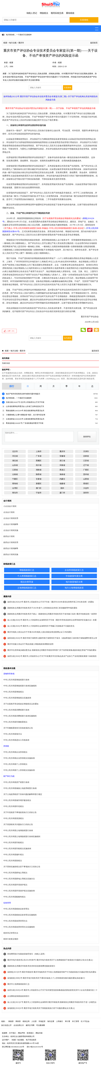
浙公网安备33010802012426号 (13, 1047)
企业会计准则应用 (10, 518)
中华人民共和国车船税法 (13, 843)
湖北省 (15, 461)
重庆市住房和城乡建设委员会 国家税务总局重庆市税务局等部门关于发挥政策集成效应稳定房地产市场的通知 (51, 650)
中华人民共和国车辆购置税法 (15, 722)
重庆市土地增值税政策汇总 (18, 984)
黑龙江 (62, 470)
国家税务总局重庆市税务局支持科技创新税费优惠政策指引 (31, 966)
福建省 (62, 484)
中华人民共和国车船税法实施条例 (17, 849)
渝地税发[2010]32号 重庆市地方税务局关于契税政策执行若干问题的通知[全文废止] (41, 1008)
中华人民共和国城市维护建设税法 (17, 800)
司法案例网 (40, 1025)
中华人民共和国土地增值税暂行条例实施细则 (21, 837)
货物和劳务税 (8, 674)
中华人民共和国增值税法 (13, 692)
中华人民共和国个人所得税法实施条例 (19, 770)
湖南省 (38, 470)
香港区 (86, 484)
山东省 (15, 465)
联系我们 (30, 1033)
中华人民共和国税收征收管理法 (16, 909)
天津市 (86, 451)
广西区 (86, 470)
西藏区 (38, 461)
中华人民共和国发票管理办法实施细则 (19, 927)
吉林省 (86, 456)
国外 (62, 488)
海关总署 (50, 1021)
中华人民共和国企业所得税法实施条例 (19, 758)
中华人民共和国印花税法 (13, 806)
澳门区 (38, 488)
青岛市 (15, 493)
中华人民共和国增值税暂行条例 (16, 680)
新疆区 (38, 484)
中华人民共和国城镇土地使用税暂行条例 (20, 788)
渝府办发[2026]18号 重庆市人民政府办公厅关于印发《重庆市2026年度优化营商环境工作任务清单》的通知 (50, 602)
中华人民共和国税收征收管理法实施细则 (20, 915)
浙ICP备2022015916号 (35, 1047)
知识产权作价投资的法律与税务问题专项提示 (23, 394)
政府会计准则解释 (10, 548)
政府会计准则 (8, 536)
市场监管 (42, 1021)
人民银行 (59, 1021)
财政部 (11, 1021)
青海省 (15, 484)
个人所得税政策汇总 (26, 576)
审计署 (67, 1021)
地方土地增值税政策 (74, 588)
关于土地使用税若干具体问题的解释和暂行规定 (22, 794)
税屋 (5, 43)
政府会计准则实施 (10, 554)
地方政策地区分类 (74, 582)
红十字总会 (85, 1021)
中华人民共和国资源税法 (13, 818)
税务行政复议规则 (10, 939)
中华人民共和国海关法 (12, 734)
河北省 (15, 456)
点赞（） (11, 331)
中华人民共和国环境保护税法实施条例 (19, 891)
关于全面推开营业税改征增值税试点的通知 (20, 704)
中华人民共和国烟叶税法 (13, 855)
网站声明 (21, 1033)
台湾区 (15, 488)
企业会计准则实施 (10, 530)
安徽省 (62, 456)
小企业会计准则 (9, 506)
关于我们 (12, 1033)
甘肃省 (38, 479)
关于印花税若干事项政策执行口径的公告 (20, 812)
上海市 (38, 451)
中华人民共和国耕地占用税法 (15, 873)
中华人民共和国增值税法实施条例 (17, 698)
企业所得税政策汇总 (74, 570)
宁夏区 (15, 479)
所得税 (6, 746)
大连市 (86, 488)
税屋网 (4, 1033)
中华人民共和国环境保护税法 (15, 885)
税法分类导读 (27, 582)
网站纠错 (39, 1033)
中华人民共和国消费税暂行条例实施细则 (20, 716)
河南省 (62, 465)
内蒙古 (62, 479)
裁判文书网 (30, 1025)
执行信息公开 (6, 1025)
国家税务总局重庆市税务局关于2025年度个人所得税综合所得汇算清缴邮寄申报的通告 (42, 608)
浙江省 (62, 461)
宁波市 (38, 493)
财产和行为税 (8, 776)
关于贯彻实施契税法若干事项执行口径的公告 (21, 867)
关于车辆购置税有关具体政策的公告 (18, 728)
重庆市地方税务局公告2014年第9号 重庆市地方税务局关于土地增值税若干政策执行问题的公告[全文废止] (50, 960)
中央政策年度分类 (74, 576)
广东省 (38, 456)
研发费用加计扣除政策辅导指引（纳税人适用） (26, 954)
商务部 (18, 1021)
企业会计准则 (8, 512)
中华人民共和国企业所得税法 (15, 752)
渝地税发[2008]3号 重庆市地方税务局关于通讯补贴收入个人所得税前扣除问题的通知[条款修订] (46, 978)
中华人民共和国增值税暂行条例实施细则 (20, 686)
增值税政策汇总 (26, 570)
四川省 (38, 465)
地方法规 (12, 43)
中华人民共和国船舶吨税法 (14, 897)
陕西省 (38, 474)
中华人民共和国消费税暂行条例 (16, 710)
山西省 (86, 479)
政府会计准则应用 (10, 542)
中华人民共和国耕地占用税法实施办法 (19, 879)
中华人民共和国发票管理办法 (15, 921)
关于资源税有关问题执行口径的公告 (18, 824)
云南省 (15, 474)
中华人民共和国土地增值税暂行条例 (18, 830)
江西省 (15, 470)
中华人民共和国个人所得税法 (15, 764)
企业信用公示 (19, 1025)
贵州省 (86, 474)
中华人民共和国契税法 (12, 861)
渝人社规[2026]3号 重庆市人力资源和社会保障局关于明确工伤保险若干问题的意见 (40, 626)
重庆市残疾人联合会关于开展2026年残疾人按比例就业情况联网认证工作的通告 (39, 632)
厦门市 (62, 493)
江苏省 (86, 461)
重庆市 (21, 43)
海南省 (62, 474)
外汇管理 (75, 1021)
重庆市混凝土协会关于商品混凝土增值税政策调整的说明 (30, 644)
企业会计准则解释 (10, 524)
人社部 (34, 1021)
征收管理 (7, 903)
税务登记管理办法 (10, 933)
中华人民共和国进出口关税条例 (16, 740)
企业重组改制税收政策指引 (18, 996)
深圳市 (86, 493)
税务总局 (26, 1021)
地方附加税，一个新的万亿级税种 (19, 35)
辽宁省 (86, 465)
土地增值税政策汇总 (26, 588)
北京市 (15, 451)
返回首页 (94, 43)
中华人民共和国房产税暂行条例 (16, 782)
